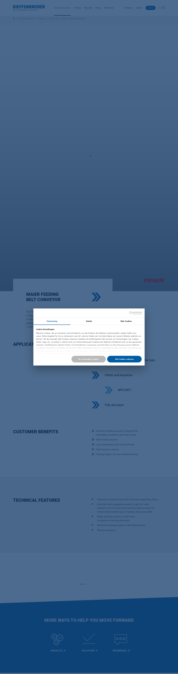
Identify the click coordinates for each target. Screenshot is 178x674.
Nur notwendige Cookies (88, 359)
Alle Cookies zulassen (124, 359)
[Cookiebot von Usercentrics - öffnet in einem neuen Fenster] (131, 313)
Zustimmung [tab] (52, 321)
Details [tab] (89, 321)
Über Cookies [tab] (126, 321)
